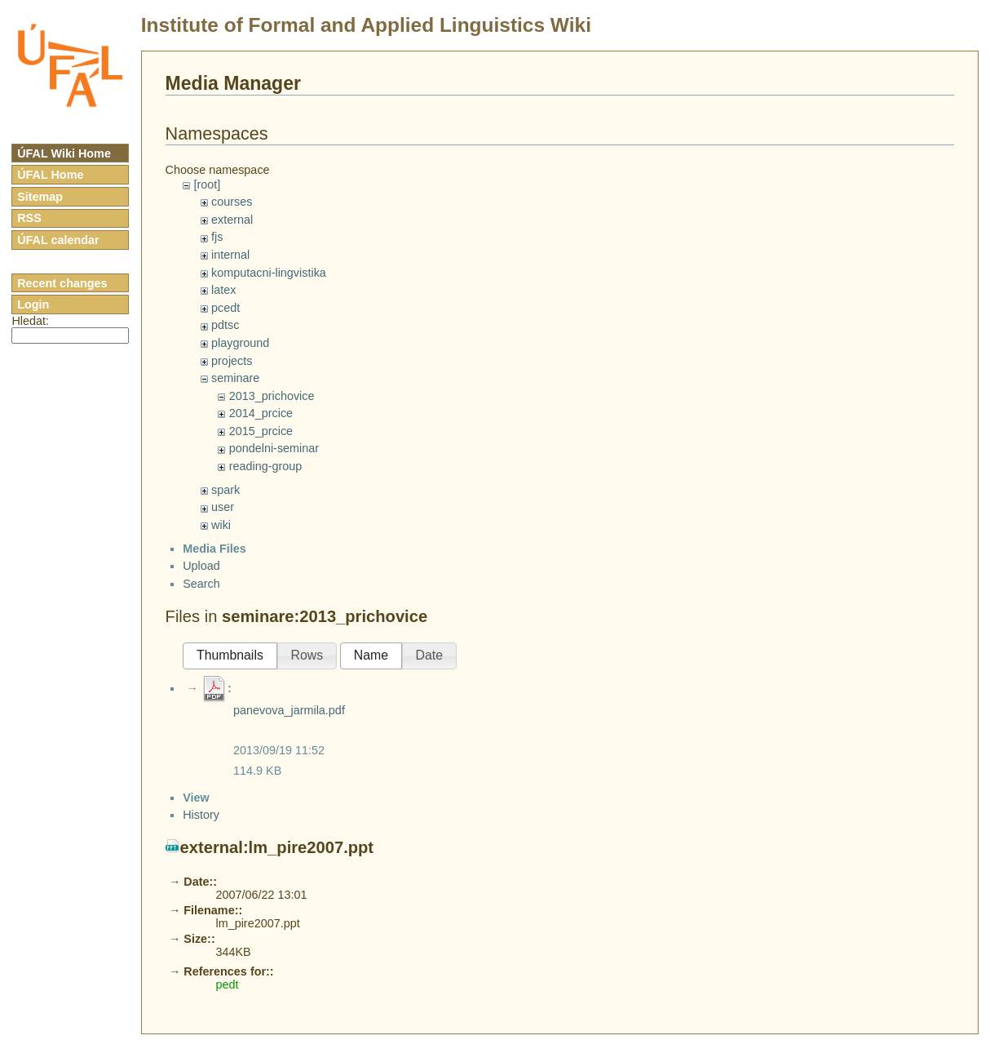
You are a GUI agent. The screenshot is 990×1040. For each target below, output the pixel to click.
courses (231, 201)
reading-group (266, 466)
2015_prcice (261, 431)
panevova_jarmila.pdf (289, 724)
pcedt (225, 307)
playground (240, 342)
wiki (221, 524)
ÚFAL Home (50, 174)
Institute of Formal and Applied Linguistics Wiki (366, 25)
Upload (201, 580)
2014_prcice (261, 413)
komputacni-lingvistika (268, 272)
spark (225, 489)
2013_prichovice (272, 395)
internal (230, 254)
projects (231, 360)
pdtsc (225, 324)
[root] (206, 184)
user (222, 506)
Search (201, 597)
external (232, 219)
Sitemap (40, 196)
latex (223, 289)
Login (33, 304)
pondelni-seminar (274, 448)
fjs (217, 236)
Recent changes (62, 283)
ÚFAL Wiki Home (64, 153)
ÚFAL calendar (58, 240)
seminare (235, 377)
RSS (29, 217)
